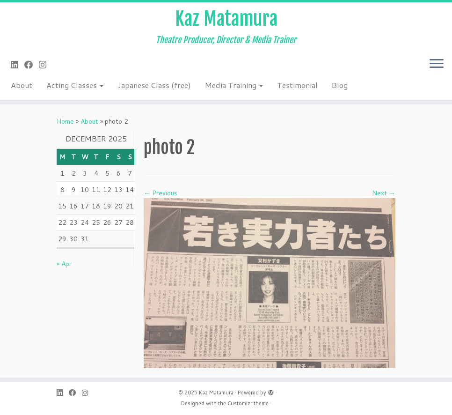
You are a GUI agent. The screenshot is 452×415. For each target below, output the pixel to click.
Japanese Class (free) (154, 85)
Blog (340, 85)
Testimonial (297, 85)
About (21, 85)
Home (65, 121)
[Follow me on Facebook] (31, 65)
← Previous (160, 193)
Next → (383, 193)
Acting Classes (74, 85)
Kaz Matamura (226, 18)
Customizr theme (248, 403)
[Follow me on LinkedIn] (17, 65)
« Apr (64, 263)
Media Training (234, 85)
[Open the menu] (437, 64)
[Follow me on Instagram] (45, 65)
